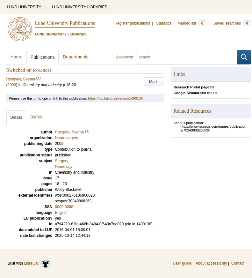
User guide (182, 263)
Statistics (163, 23)
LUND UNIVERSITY (24, 7)
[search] (186, 57)
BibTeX (36, 117)
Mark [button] (153, 81)
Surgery (61, 161)
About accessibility (211, 263)
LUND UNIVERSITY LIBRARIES (79, 7)
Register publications (132, 23)
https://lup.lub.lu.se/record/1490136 (115, 98)
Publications (43, 57)
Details (16, 117)
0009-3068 (64, 207)
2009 (12, 85)
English (61, 212)
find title (193, 93)
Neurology (64, 166)
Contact (237, 263)
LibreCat (37, 263)
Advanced (124, 57)
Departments (75, 56)
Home (16, 56)
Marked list (191, 23)
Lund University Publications (65, 23)
